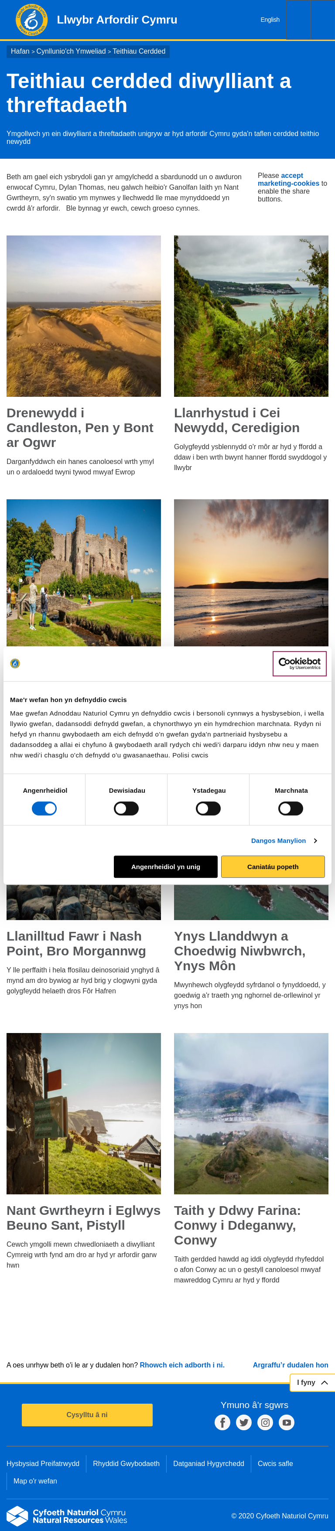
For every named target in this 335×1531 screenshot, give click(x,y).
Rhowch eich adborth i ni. (182, 1365)
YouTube (286, 1422)
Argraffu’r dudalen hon (290, 1365)
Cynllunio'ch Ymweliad (71, 51)
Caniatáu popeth (273, 866)
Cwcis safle (275, 1463)
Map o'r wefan (35, 1481)
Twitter (244, 1422)
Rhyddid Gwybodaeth (126, 1463)
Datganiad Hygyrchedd (208, 1463)
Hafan (20, 51)
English (270, 19)
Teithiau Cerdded (139, 51)
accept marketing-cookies (288, 179)
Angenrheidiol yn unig (165, 866)
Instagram (265, 1422)
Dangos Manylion (278, 840)
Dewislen (323, 20)
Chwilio (298, 20)
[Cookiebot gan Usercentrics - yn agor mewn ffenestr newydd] (299, 664)
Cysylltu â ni (86, 1414)
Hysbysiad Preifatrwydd (43, 1463)
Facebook (222, 1422)
